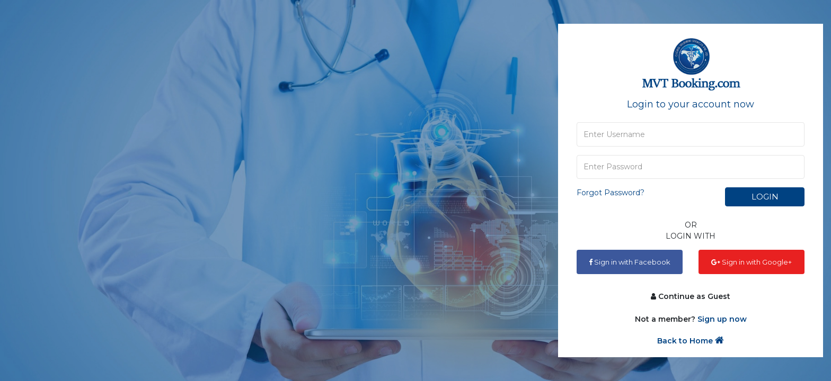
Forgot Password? (610, 192)
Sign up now (722, 319)
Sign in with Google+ (751, 262)
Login (765, 197)
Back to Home (690, 340)
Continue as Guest (690, 296)
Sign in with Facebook (629, 262)
